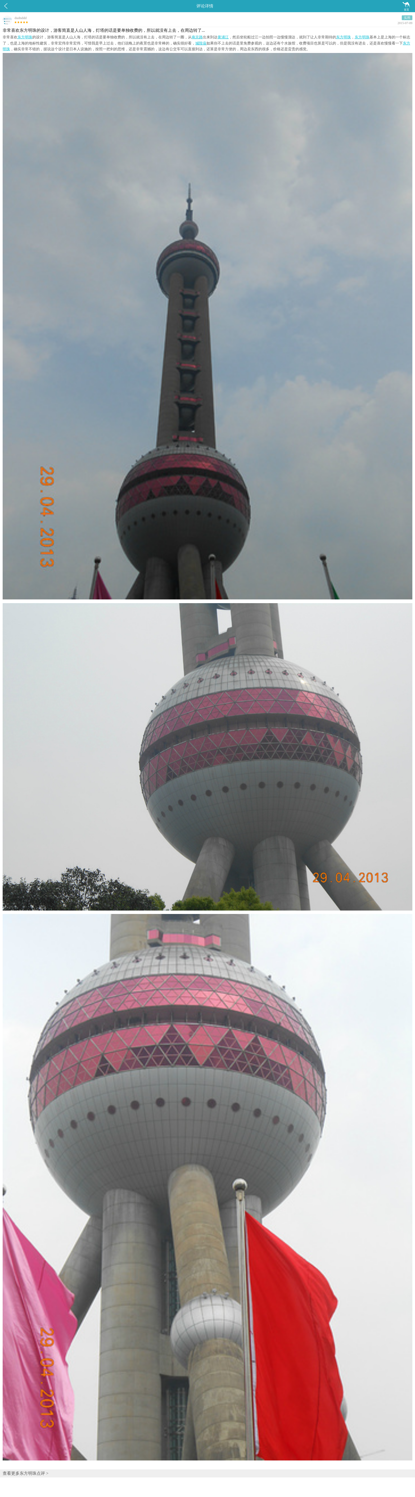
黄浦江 (223, 37)
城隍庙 (200, 43)
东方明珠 (24, 37)
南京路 (197, 37)
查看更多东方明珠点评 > (25, 1473)
